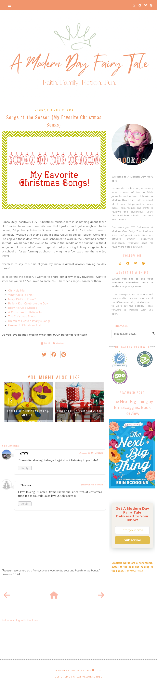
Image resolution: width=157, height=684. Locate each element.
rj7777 (24, 453)
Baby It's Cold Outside (22, 307)
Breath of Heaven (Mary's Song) (29, 320)
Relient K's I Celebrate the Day (28, 303)
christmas (60, 343)
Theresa (25, 485)
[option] (28, 402)
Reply (24, 468)
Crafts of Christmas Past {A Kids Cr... (28, 413)
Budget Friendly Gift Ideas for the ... (79, 413)
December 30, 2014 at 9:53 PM (91, 453)
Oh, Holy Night (17, 290)
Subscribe (132, 540)
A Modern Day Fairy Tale (73, 670)
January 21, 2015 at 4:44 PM (92, 485)
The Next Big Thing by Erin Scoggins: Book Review (132, 407)
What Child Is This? (21, 294)
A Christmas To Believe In (25, 312)
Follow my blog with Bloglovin (20, 620)
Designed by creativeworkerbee (78, 676)
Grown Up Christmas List (24, 325)
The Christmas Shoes (22, 316)
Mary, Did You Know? (22, 299)
